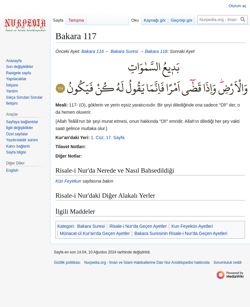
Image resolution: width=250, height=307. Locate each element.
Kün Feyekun (68, 181)
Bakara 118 (156, 51)
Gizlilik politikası (67, 262)
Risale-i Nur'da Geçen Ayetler (138, 226)
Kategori (65, 226)
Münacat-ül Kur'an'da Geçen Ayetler (95, 233)
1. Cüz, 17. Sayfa (107, 137)
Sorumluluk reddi (227, 262)
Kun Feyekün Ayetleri (192, 226)
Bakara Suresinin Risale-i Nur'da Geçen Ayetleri (180, 233)
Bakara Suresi (124, 51)
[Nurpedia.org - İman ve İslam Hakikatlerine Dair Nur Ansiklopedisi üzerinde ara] (222, 19)
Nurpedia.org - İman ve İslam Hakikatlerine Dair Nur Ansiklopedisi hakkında (147, 262)
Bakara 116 (92, 51)
